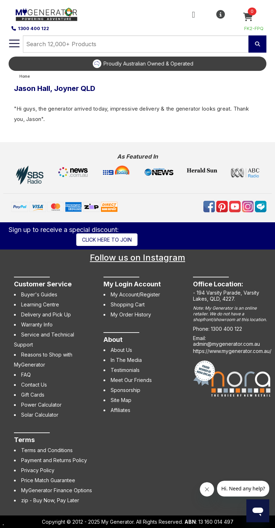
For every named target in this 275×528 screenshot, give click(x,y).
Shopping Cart (128, 304)
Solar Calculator (39, 415)
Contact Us (34, 385)
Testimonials (125, 370)
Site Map (121, 400)
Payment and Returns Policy (54, 460)
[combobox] (136, 44)
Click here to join (107, 240)
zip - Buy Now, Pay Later (50, 500)
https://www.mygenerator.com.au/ (232, 351)
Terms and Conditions (47, 450)
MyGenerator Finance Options (56, 490)
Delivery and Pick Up (46, 314)
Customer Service (43, 284)
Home (24, 76)
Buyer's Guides (39, 294)
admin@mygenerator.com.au (226, 344)
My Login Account (132, 284)
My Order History (131, 314)
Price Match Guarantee (48, 480)
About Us (121, 350)
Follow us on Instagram (137, 257)
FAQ (26, 375)
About (112, 339)
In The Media (126, 360)
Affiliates (120, 410)
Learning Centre (40, 304)
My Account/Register (135, 294)
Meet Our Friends (131, 380)
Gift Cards (32, 395)
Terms (24, 440)
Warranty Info (37, 324)
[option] (142, 64)
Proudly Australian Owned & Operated (148, 63)
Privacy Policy (37, 470)
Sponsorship (125, 390)
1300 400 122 (30, 28)
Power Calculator (41, 405)
